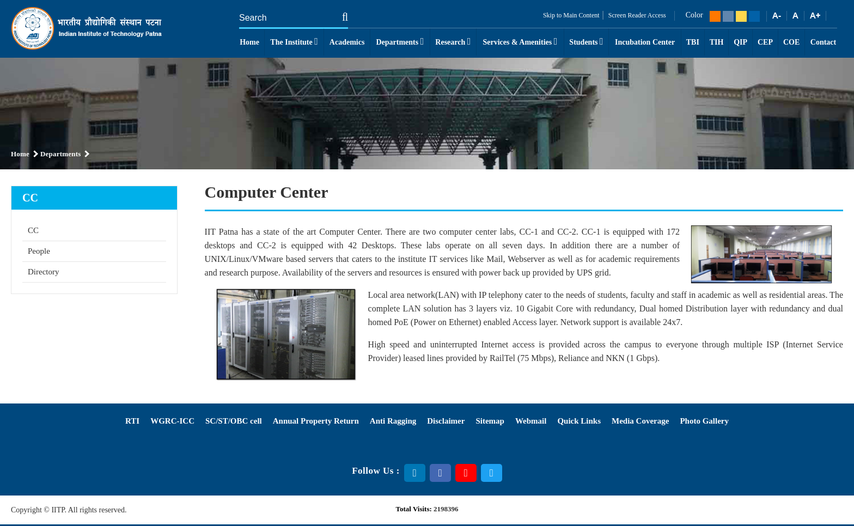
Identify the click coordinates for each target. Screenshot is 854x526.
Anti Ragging (393, 421)
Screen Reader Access (636, 15)
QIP (740, 42)
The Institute (294, 41)
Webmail (531, 421)
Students (586, 41)
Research (453, 41)
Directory (43, 271)
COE (791, 42)
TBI (692, 42)
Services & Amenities (520, 41)
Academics (347, 42)
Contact (823, 42)
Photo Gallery (704, 421)
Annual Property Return (316, 421)
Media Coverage (640, 421)
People (39, 251)
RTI (132, 421)
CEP (765, 42)
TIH (717, 42)
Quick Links (579, 421)
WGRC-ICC (172, 421)
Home (249, 42)
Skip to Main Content (571, 15)
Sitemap (489, 421)
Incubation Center (645, 42)
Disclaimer (446, 421)
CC (33, 230)
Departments (400, 41)
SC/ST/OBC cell (233, 421)
